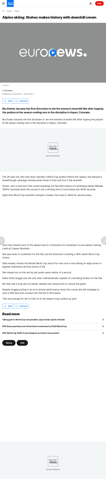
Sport (17, 11)
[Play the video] (53, 53)
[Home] (3, 11)
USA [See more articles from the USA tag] (22, 342)
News (9, 11)
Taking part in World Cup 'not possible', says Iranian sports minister (33, 319)
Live (99, 3)
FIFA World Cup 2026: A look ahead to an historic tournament (30, 333)
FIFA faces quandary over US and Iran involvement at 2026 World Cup (34, 326)
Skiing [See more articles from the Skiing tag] (9, 342)
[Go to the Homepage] (10, 3)
